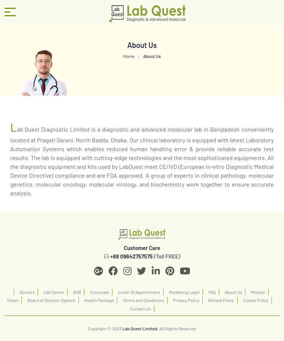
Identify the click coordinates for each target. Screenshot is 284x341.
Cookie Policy (256, 302)
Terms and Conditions (143, 302)
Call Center (53, 293)
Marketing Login (184, 293)
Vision (12, 302)
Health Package (99, 302)
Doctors (27, 293)
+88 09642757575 (132, 258)
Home (128, 56)
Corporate (99, 293)
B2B (77, 293)
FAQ (212, 293)
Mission (258, 293)
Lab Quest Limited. (140, 328)
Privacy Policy (186, 302)
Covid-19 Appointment (139, 293)
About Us (233, 293)
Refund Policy (221, 302)
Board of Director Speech (51, 302)
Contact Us (140, 310)
